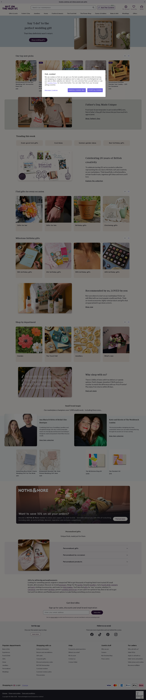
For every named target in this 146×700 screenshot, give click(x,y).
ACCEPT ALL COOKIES (95, 90)
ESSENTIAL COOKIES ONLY (77, 90)
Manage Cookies (51, 90)
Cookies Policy (52, 83)
